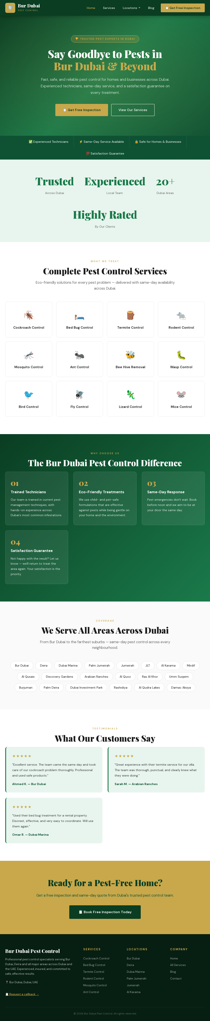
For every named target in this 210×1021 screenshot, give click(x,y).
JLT (148, 665)
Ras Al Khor (150, 677)
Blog (151, 8)
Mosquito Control (95, 985)
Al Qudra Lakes (149, 687)
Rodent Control (93, 978)
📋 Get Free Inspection (182, 8)
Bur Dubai (22, 665)
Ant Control (91, 992)
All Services (178, 965)
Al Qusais (28, 677)
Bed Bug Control (94, 965)
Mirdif (191, 665)
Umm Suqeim (179, 677)
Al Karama (168, 665)
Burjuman (25, 687)
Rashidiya (120, 687)
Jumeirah (127, 665)
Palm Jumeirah (99, 665)
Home (91, 8)
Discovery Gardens (59, 677)
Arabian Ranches (96, 677)
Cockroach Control (96, 958)
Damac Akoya (181, 687)
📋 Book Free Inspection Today (105, 912)
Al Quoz (125, 677)
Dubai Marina (68, 665)
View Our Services (133, 110)
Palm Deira (51, 687)
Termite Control (93, 972)
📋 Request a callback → (22, 994)
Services (109, 8)
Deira (43, 665)
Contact (175, 978)
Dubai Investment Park (86, 687)
